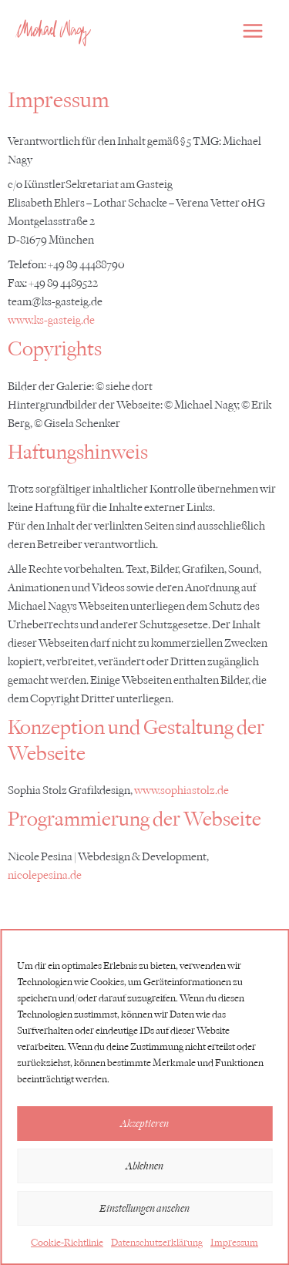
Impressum (234, 1242)
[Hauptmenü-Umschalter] (253, 31)
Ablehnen (144, 1165)
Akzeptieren (144, 1123)
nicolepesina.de (45, 875)
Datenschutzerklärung (157, 1242)
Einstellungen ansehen (144, 1208)
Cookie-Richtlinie (67, 1242)
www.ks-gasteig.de (51, 320)
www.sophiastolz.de (181, 790)
